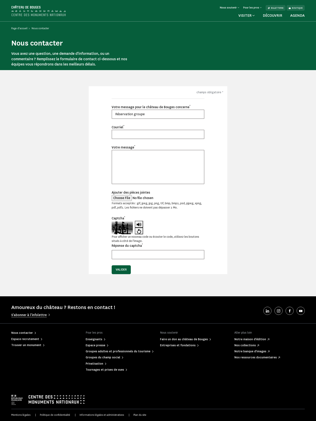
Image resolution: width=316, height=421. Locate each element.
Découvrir (272, 15)
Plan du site (139, 415)
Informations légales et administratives (102, 415)
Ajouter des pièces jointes (131, 192)
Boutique (296, 7)
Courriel (118, 127)
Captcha (118, 218)
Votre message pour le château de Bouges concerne (151, 107)
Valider (121, 270)
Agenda (297, 15)
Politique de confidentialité (55, 415)
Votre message (123, 147)
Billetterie (276, 7)
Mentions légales (20, 415)
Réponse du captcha (127, 245)
